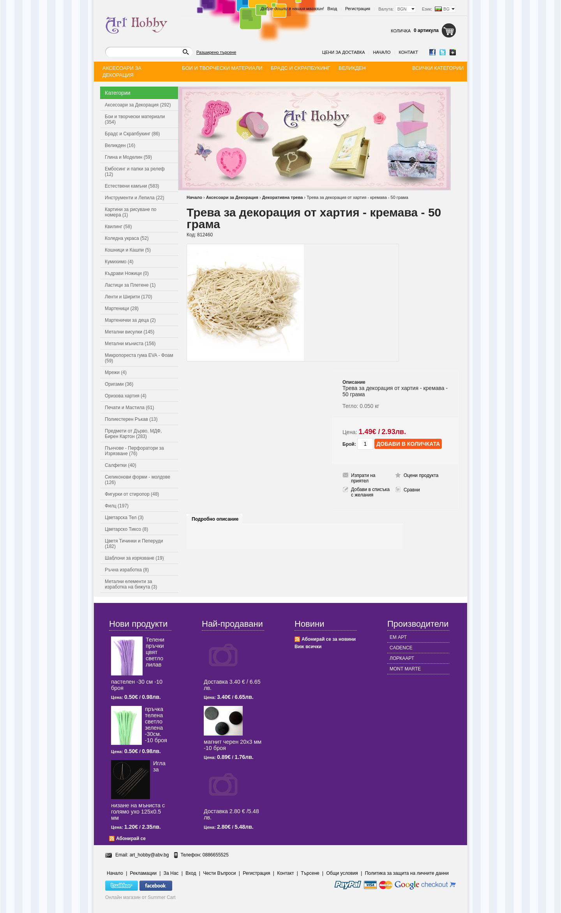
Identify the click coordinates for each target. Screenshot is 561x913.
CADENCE (401, 648)
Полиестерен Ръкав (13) (131, 419)
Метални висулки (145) (129, 332)
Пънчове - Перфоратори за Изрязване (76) (134, 450)
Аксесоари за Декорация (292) (138, 105)
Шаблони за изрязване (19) (134, 558)
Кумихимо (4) (119, 261)
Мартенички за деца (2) (130, 320)
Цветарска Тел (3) (124, 517)
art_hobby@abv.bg (149, 855)
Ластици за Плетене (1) (130, 285)
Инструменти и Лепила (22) (134, 197)
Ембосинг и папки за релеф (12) (135, 171)
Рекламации (143, 873)
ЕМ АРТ (398, 637)
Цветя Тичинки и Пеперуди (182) (134, 543)
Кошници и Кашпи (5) (128, 250)
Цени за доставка (343, 52)
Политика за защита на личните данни (407, 873)
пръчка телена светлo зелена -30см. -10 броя (156, 724)
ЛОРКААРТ (402, 658)
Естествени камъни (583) (132, 186)
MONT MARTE (405, 669)
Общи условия (342, 873)
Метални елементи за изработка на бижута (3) (131, 584)
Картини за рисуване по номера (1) (131, 212)
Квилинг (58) (118, 226)
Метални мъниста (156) (130, 343)
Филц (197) (117, 506)
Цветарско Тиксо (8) (126, 529)
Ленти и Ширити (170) (128, 297)
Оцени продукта (421, 475)
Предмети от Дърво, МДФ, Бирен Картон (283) (133, 433)
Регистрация (357, 8)
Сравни (412, 490)
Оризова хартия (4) (125, 396)
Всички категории (438, 68)
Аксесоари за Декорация (232, 197)
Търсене (310, 873)
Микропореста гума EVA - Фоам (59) (139, 358)
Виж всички (308, 646)
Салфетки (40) (120, 465)
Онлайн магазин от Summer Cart (140, 897)
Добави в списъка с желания (370, 492)
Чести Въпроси (219, 873)
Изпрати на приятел (363, 478)
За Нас (171, 873)
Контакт (408, 52)
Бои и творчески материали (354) (135, 119)
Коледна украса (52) (126, 238)
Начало (381, 52)
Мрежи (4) (116, 372)
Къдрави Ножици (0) (127, 273)
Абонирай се (131, 838)
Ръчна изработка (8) (127, 570)
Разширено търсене (216, 52)
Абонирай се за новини (329, 639)
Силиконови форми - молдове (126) (137, 479)
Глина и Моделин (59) (128, 157)
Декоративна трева (282, 197)
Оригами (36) (119, 384)
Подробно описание (215, 519)
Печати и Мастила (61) (129, 407)
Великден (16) (120, 145)
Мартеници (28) (122, 308)
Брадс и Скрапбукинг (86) (132, 134)
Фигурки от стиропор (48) (132, 494)
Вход (332, 8)
